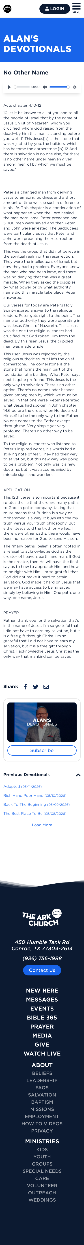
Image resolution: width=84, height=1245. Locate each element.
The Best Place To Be (34, 813)
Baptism (42, 1102)
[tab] (42, 774)
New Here (42, 990)
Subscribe (42, 750)
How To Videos (42, 1123)
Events (42, 1008)
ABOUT (42, 1065)
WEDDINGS (42, 1200)
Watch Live (42, 1053)
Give (42, 1044)
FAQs (42, 1087)
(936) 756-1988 (42, 958)
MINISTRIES (42, 1141)
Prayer (42, 1026)
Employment (42, 1116)
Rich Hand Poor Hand (34, 795)
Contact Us (42, 970)
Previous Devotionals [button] (26, 774)
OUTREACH (42, 1192)
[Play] (9, 87)
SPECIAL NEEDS (42, 1171)
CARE (42, 1178)
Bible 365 (42, 1017)
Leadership (42, 1080)
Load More (42, 825)
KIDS (42, 1149)
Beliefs (42, 1073)
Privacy (42, 1131)
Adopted (22, 786)
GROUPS (42, 1164)
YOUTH (42, 1156)
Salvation (42, 1095)
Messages (42, 999)
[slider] (22, 87)
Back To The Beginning (36, 804)
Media (42, 1035)
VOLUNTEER (42, 1185)
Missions (42, 1109)
